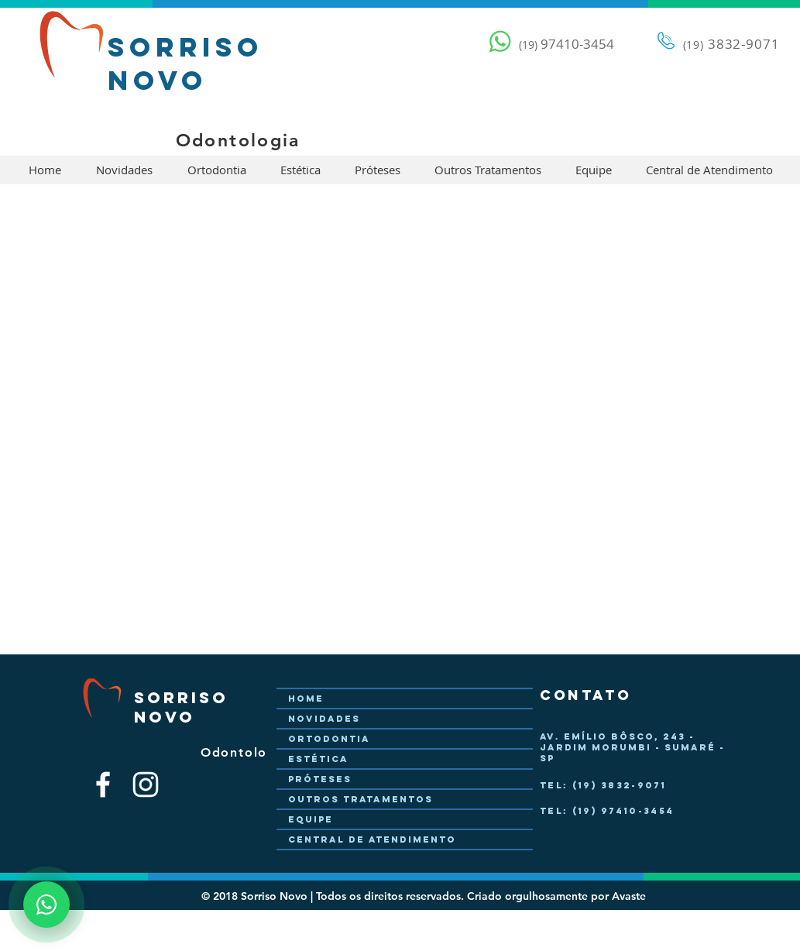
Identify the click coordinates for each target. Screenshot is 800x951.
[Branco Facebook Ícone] (103, 784)
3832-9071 (742, 44)
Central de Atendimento (372, 839)
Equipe (310, 819)
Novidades (324, 718)
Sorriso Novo (185, 63)
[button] (124, 170)
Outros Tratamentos (360, 799)
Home (306, 698)
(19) (693, 44)
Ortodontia (329, 738)
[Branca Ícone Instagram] (146, 784)
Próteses (320, 779)
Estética (318, 759)
